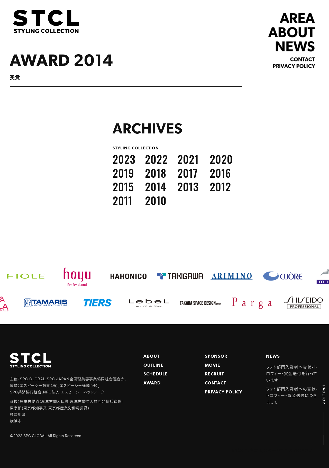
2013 (188, 186)
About (151, 356)
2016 (220, 173)
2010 (156, 200)
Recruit (214, 374)
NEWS (295, 47)
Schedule (155, 374)
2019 (123, 173)
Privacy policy (294, 66)
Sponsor (216, 356)
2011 (122, 200)
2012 (220, 186)
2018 (155, 173)
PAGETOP (324, 394)
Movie (213, 365)
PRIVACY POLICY (223, 392)
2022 (156, 159)
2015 (123, 186)
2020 (221, 159)
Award (152, 383)
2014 (155, 186)
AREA (297, 19)
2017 (187, 173)
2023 (124, 159)
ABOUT (292, 33)
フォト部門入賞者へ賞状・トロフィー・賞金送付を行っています (291, 374)
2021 (188, 159)
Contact (302, 60)
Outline (153, 365)
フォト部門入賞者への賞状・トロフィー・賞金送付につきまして (292, 395)
